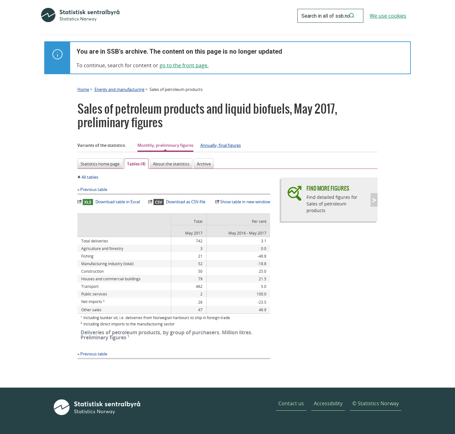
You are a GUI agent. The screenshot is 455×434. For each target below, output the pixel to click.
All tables (90, 177)
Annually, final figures (220, 145)
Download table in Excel (111, 202)
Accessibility (328, 403)
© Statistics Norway (375, 403)
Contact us (291, 403)
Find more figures (327, 188)
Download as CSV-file (179, 202)
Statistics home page (100, 164)
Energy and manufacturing (119, 89)
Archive (204, 164)
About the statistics (171, 164)
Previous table (93, 189)
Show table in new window (245, 202)
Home (83, 89)
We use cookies (388, 15)
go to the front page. (184, 65)
